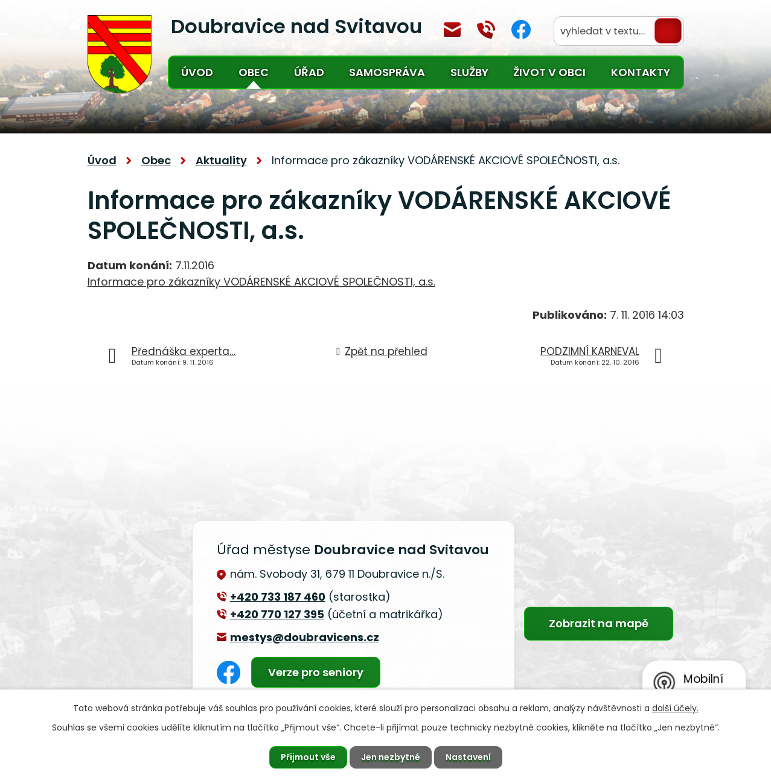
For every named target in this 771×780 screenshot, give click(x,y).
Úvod (197, 72)
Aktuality (221, 160)
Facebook (521, 29)
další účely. (675, 708)
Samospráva (387, 72)
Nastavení (468, 757)
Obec (253, 72)
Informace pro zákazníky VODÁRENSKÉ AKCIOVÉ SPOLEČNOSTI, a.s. (261, 281)
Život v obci (549, 72)
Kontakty (640, 72)
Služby (469, 72)
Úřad (309, 72)
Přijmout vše (308, 757)
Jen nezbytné (390, 757)
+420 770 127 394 (486, 30)
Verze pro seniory (315, 672)
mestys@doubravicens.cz (452, 29)
